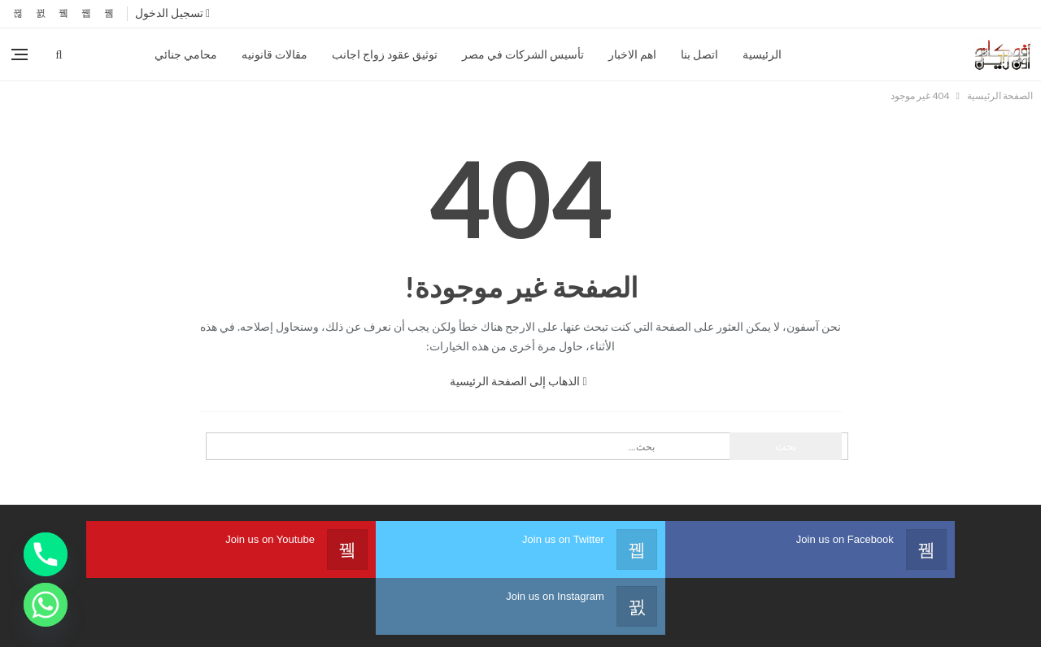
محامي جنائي (186, 54)
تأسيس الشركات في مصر (523, 54)
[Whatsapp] (46, 605)
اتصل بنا (699, 54)
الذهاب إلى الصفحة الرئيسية (518, 381)
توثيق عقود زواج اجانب (385, 54)
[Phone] (46, 554)
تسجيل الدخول (172, 13)
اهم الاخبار (632, 54)
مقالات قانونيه (274, 54)
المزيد (116, 54)
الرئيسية (762, 54)
